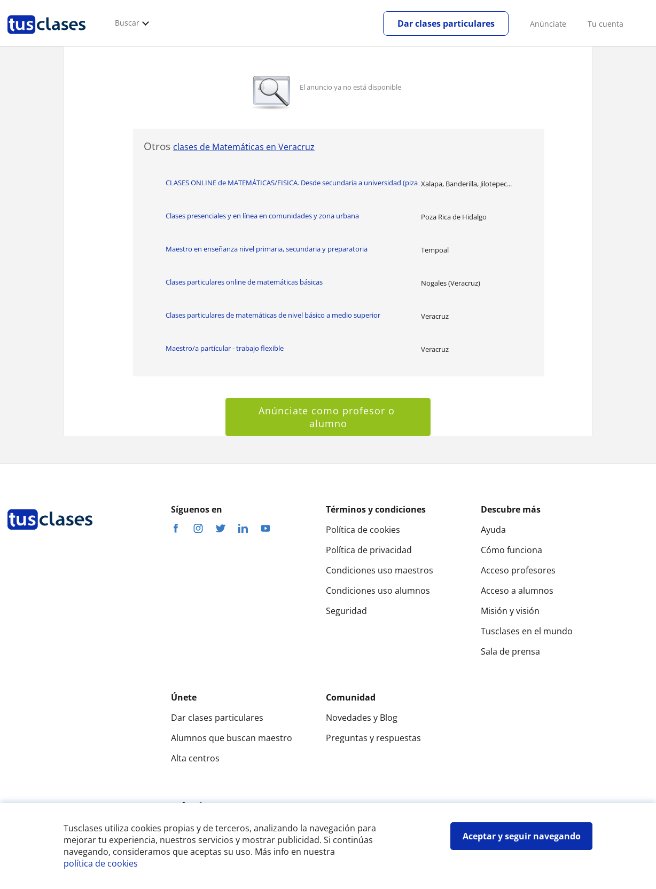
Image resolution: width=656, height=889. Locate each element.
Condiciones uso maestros (379, 570)
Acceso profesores (518, 570)
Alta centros (195, 758)
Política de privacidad (369, 550)
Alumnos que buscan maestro (231, 738)
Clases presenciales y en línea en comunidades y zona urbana (262, 216)
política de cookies (101, 863)
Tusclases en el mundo (527, 631)
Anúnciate (548, 24)
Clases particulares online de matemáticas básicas (244, 282)
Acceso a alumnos (517, 590)
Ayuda (493, 530)
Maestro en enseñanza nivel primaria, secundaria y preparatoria (267, 249)
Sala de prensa (510, 651)
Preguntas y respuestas (373, 738)
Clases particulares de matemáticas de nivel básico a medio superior (273, 315)
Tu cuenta (605, 24)
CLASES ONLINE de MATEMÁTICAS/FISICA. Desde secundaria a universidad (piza (293, 182)
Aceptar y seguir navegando (522, 836)
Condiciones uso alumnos (378, 590)
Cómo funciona (511, 550)
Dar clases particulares (446, 23)
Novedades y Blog (361, 717)
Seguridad (346, 611)
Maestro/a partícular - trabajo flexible (225, 348)
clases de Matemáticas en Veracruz (244, 147)
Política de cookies (363, 530)
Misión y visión (510, 611)
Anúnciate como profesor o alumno (328, 417)
